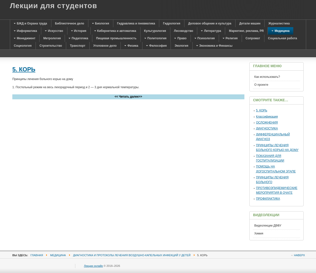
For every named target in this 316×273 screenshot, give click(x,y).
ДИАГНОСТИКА (267, 128)
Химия (258, 233)
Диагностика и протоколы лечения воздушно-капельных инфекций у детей (132, 255)
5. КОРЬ (23, 69)
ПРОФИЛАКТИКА (268, 198)
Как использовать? (267, 77)
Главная (37, 255)
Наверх (299, 255)
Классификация (267, 116)
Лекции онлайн (93, 265)
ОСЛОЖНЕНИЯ (267, 122)
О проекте (261, 84)
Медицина (58, 255)
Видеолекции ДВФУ (267, 225)
